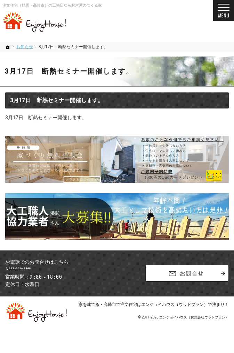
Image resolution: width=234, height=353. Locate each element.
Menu (223, 10)
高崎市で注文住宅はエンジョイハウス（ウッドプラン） (156, 313)
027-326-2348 (58, 273)
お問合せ (187, 278)
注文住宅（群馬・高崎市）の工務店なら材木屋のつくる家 (52, 5)
